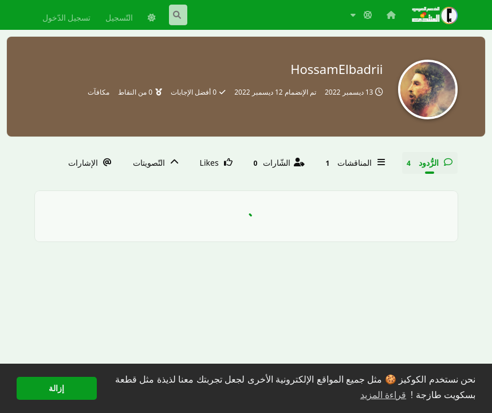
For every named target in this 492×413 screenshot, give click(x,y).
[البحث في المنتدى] (178, 15)
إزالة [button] (56, 388)
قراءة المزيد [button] (383, 395)
